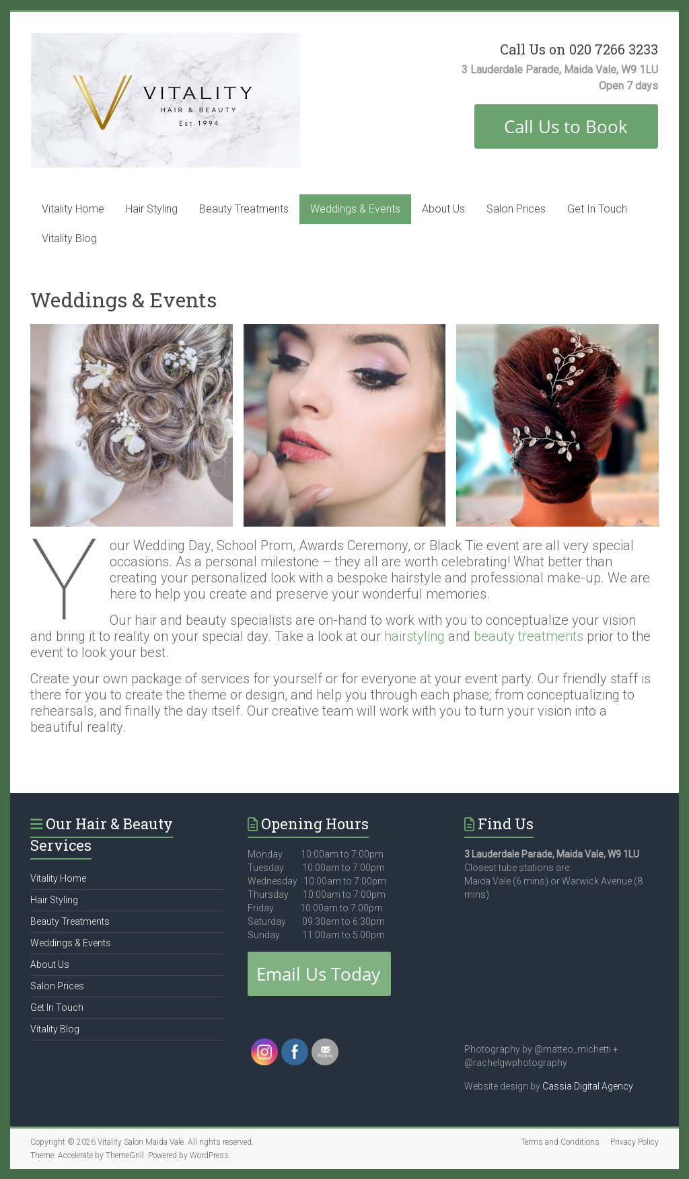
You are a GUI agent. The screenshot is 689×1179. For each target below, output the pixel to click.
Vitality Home (73, 208)
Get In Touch (597, 208)
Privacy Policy (634, 1142)
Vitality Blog (69, 238)
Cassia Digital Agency (587, 1086)
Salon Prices (516, 208)
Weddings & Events (355, 208)
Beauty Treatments (244, 208)
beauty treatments (528, 636)
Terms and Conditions (560, 1142)
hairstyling (416, 636)
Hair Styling (152, 208)
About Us (443, 208)
